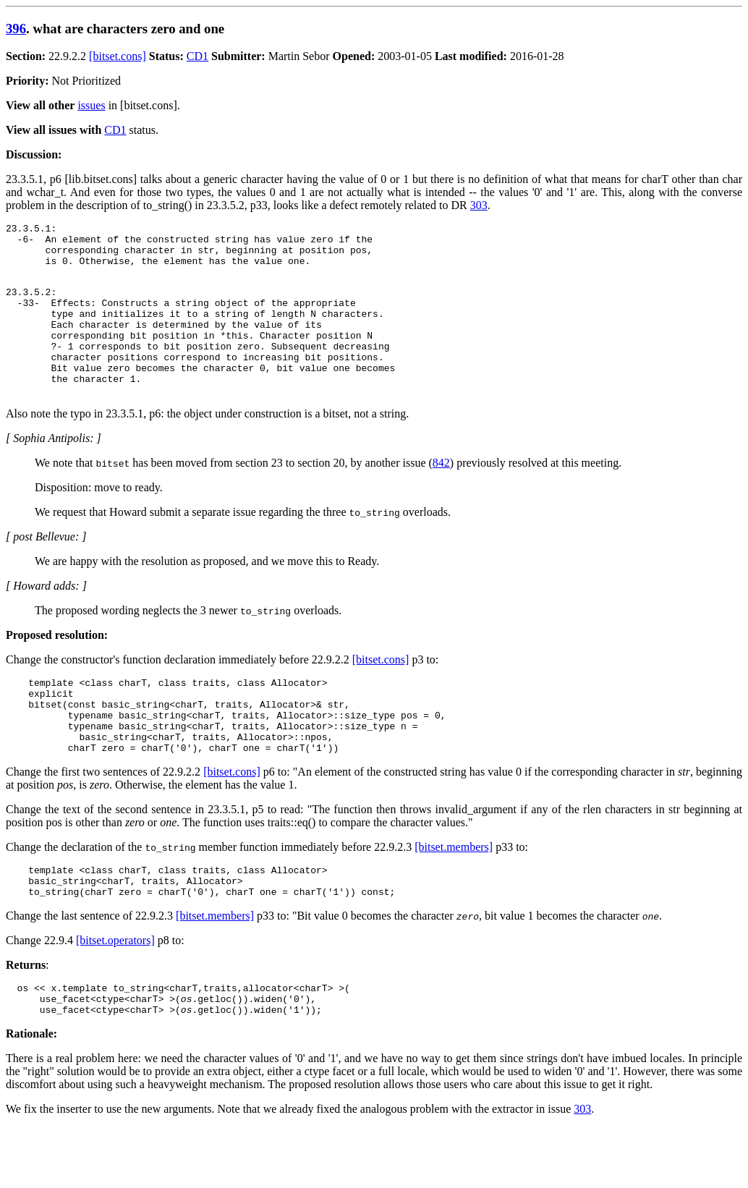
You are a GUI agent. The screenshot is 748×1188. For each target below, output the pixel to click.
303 (479, 205)
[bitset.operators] (115, 994)
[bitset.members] (454, 894)
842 (441, 495)
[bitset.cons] (117, 56)
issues (91, 105)
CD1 (197, 56)
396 (16, 28)
